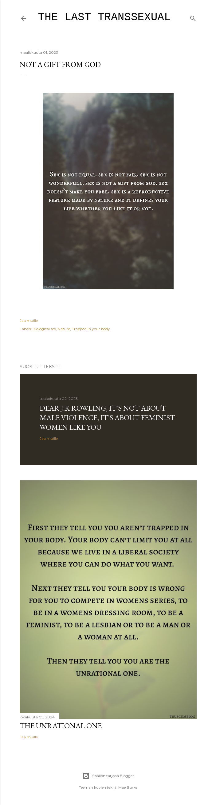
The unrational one (61, 725)
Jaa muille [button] (29, 320)
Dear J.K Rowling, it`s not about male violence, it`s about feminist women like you (107, 417)
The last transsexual (104, 17)
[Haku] (193, 17)
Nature (64, 328)
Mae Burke (127, 787)
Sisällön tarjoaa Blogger (108, 776)
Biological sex (44, 328)
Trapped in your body (91, 328)
